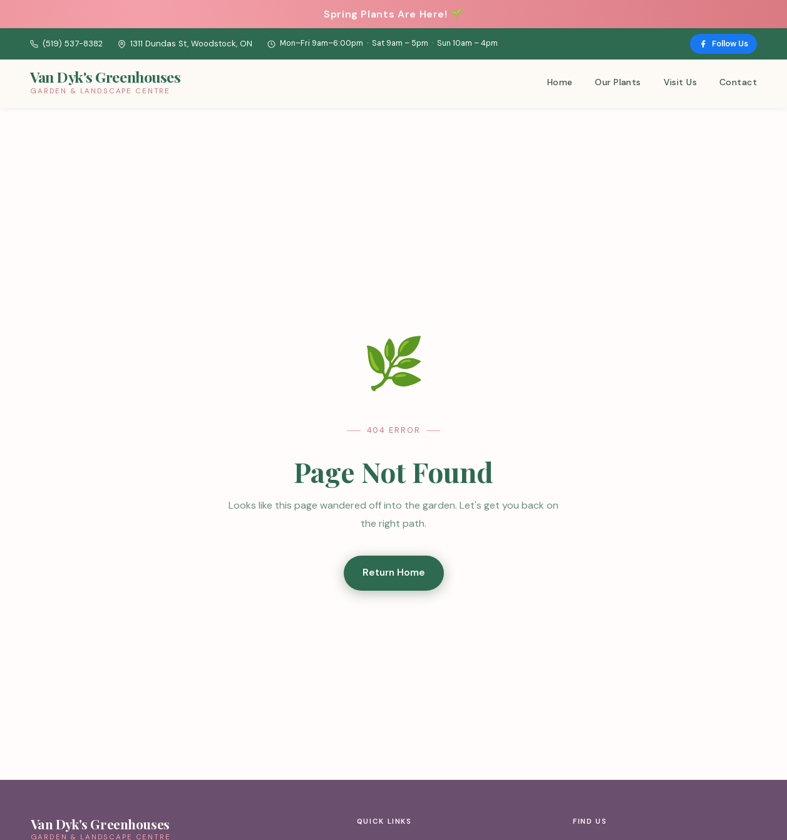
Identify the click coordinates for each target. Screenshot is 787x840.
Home (560, 82)
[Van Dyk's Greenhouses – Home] (105, 84)
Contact (738, 82)
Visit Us (680, 82)
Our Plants (617, 82)
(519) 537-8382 (66, 43)
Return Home (394, 572)
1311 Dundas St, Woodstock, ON (185, 43)
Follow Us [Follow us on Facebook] (723, 43)
